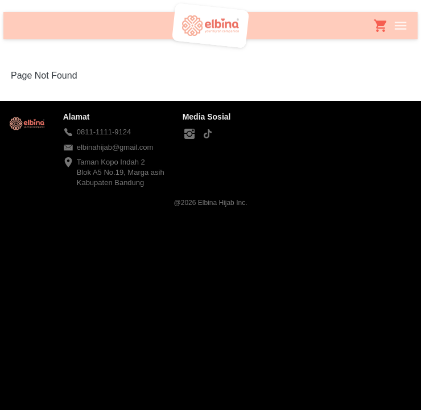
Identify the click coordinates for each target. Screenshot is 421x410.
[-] (189, 134)
